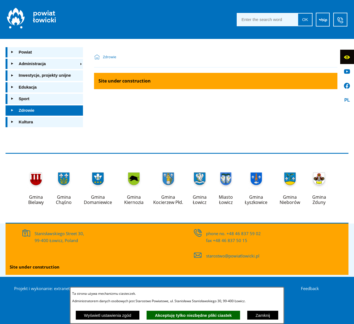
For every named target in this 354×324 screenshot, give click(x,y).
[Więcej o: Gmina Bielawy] (36, 186)
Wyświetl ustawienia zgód (107, 315)
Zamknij (263, 315)
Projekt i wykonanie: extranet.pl (44, 288)
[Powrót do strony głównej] (98, 57)
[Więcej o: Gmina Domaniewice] (97, 186)
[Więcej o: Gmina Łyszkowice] (256, 186)
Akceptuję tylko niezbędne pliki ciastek (193, 315)
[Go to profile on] (347, 71)
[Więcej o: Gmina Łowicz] (199, 186)
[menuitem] (44, 52)
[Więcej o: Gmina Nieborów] (289, 186)
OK (305, 19)
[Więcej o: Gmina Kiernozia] (134, 186)
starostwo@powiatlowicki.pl (232, 256)
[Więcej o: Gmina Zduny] (319, 186)
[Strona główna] (31, 19)
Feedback (310, 288)
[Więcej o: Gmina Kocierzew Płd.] (168, 186)
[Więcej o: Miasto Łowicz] (225, 186)
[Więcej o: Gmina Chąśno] (64, 186)
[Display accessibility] (347, 57)
